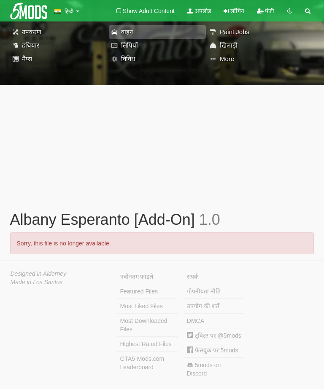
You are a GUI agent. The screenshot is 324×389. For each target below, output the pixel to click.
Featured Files (139, 291)
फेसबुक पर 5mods (212, 350)
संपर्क (193, 276)
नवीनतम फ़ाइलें (137, 276)
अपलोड (199, 11)
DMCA (195, 320)
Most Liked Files (141, 306)
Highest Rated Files (146, 344)
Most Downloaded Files (143, 325)
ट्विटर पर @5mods (214, 335)
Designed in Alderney (39, 273)
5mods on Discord (204, 369)
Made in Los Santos (37, 282)
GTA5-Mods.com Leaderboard (142, 362)
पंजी (266, 11)
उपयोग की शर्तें (203, 306)
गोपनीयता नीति (204, 291)
